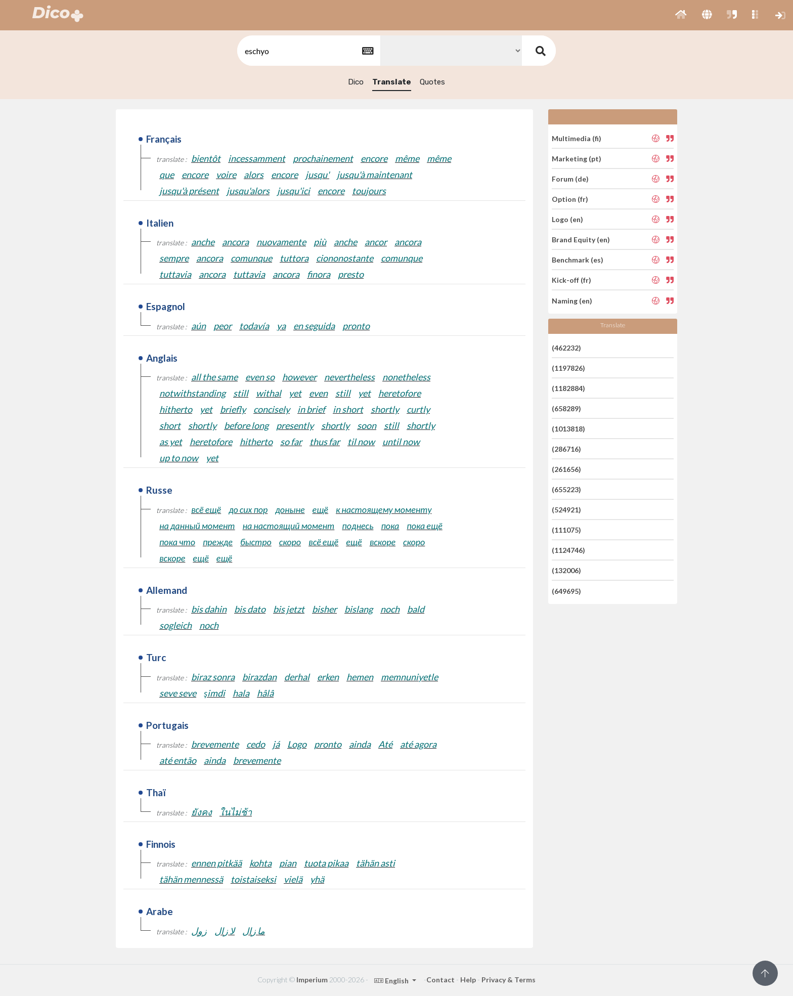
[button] (681, 15)
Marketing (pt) (576, 158)
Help (468, 979)
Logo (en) (567, 219)
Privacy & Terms (508, 979)
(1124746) (568, 550)
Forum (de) (570, 179)
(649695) (566, 590)
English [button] (392, 980)
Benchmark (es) (577, 259)
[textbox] (308, 51)
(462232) (566, 347)
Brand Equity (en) (581, 239)
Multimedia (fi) (576, 138)
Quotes (432, 81)
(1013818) (568, 428)
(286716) (566, 449)
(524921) (566, 509)
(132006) (566, 570)
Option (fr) (570, 199)
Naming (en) (572, 300)
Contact (440, 979)
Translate (391, 81)
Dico (356, 81)
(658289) (566, 408)
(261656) (566, 469)
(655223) (566, 489)
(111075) (566, 530)
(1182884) (568, 388)
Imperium (312, 979)
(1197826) (568, 368)
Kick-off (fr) (571, 280)
